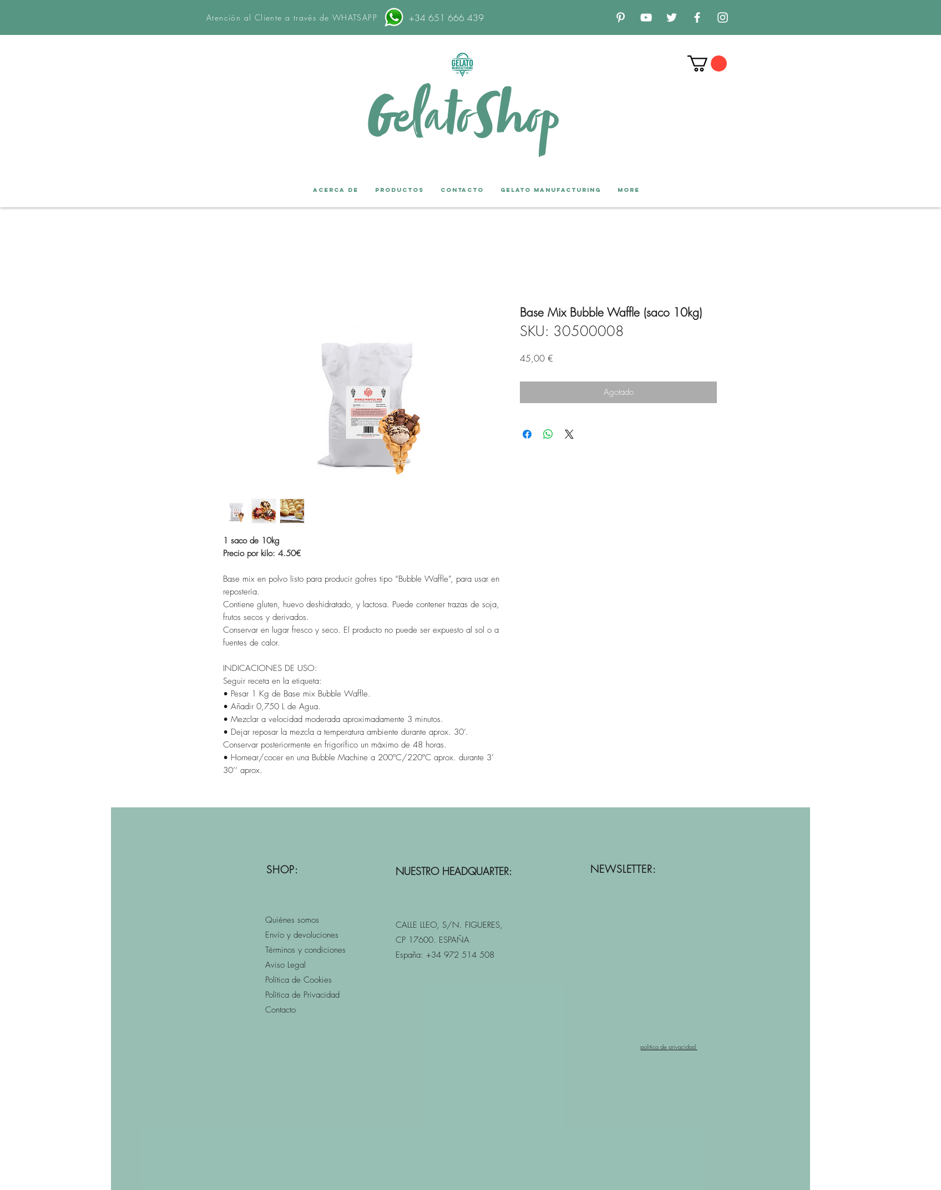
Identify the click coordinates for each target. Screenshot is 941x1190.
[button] (707, 63)
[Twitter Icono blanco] (672, 17)
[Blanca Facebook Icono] (697, 17)
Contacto (280, 1009)
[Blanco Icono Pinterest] (621, 17)
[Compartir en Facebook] (527, 434)
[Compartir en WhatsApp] (548, 434)
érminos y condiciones (307, 949)
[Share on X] (569, 434)
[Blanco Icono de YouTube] (646, 17)
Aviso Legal (286, 964)
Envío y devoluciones (301, 934)
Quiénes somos (293, 919)
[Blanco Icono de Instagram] (723, 17)
